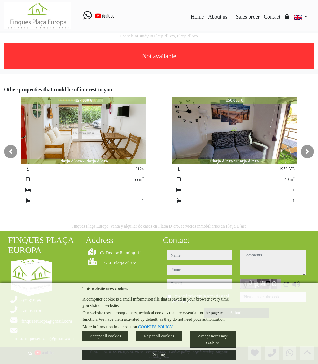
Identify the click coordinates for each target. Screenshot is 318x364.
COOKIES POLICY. (155, 326)
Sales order (247, 17)
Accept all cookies (105, 336)
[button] (10, 151)
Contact (272, 17)
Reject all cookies (159, 336)
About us (217, 17)
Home (197, 17)
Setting (159, 354)
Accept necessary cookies (213, 339)
